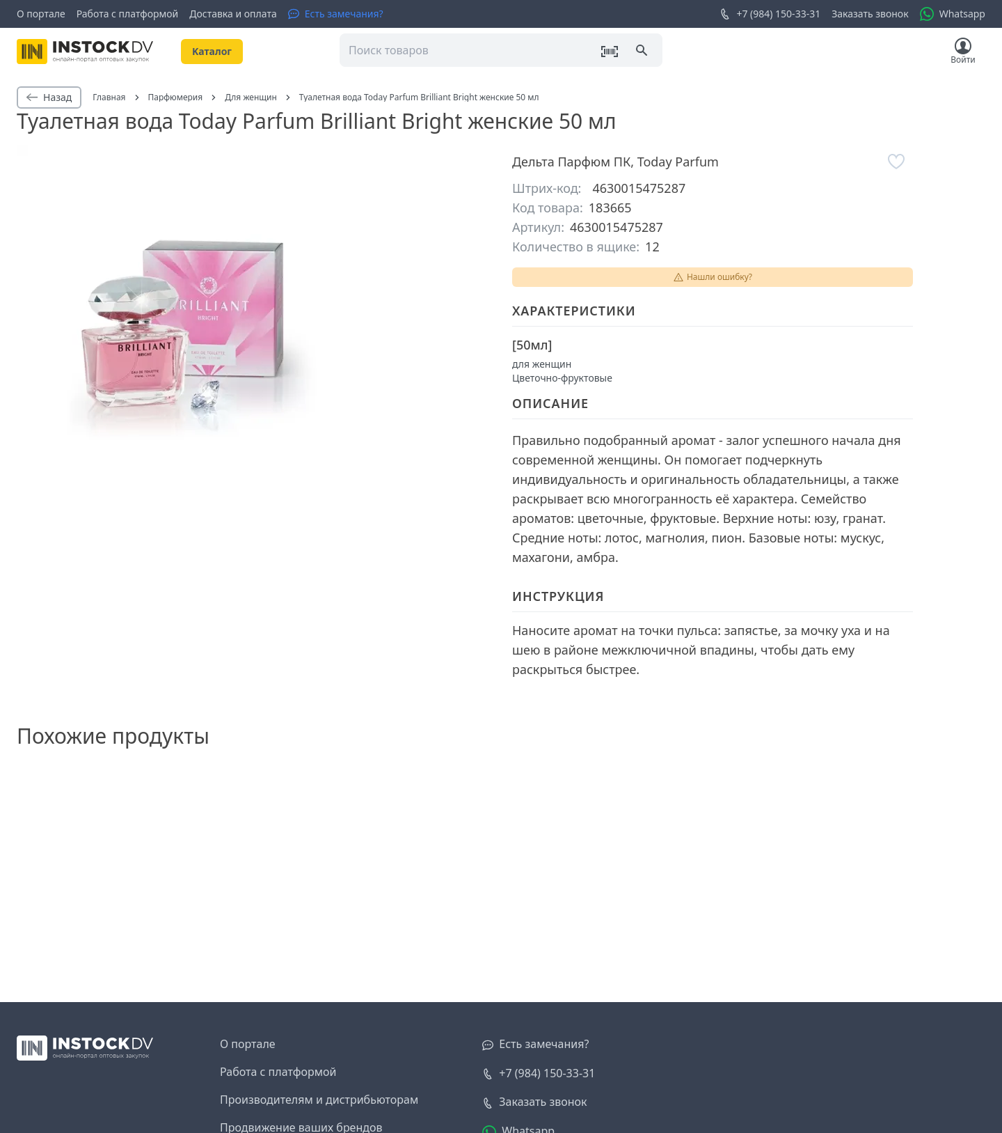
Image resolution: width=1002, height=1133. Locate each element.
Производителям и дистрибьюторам (319, 1099)
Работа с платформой (128, 13)
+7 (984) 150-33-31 (769, 14)
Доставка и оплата (232, 13)
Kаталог (212, 51)
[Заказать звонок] (534, 1102)
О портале (41, 13)
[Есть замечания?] (335, 14)
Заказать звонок (870, 13)
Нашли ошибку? (712, 277)
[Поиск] (643, 51)
